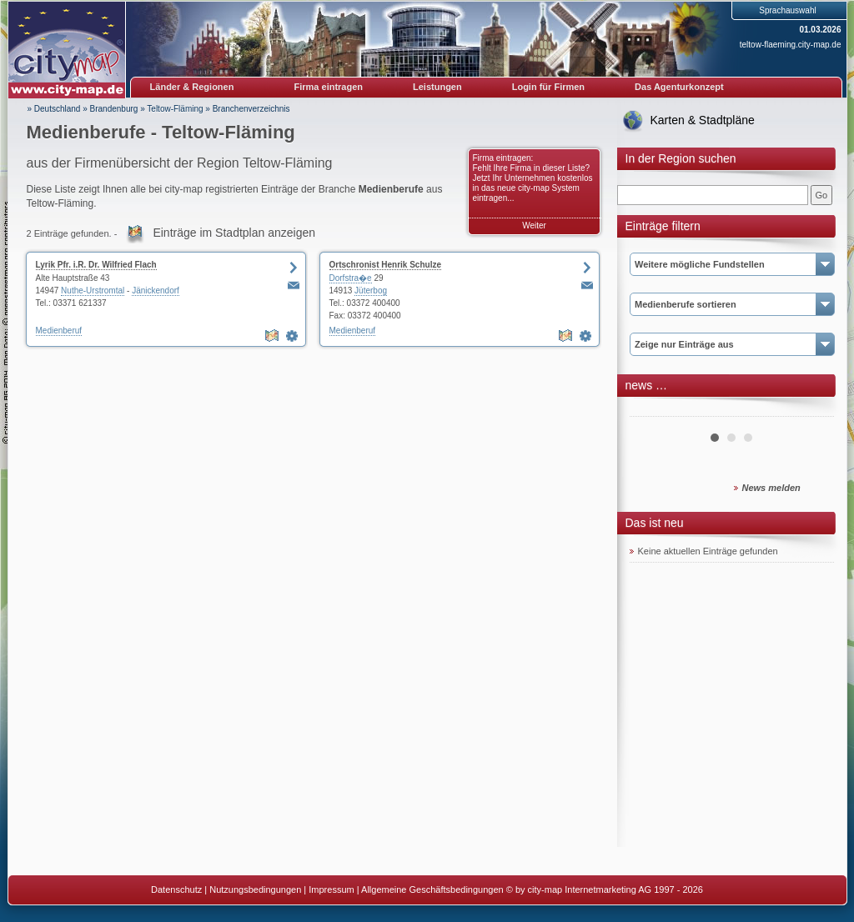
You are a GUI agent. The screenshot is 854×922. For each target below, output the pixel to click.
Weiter (534, 225)
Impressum (331, 889)
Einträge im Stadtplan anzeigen (234, 232)
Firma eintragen (329, 87)
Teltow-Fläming (175, 108)
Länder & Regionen (192, 87)
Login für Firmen (548, 87)
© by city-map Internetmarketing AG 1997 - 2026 (604, 889)
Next (812, 410)
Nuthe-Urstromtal (92, 290)
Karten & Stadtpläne (703, 120)
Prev (651, 410)
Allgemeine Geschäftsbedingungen (432, 889)
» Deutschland (54, 108)
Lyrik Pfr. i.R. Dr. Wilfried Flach (96, 264)
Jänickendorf (155, 290)
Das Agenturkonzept (679, 87)
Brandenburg (114, 108)
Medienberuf (59, 330)
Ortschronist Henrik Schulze (385, 264)
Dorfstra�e (350, 278)
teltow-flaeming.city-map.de (790, 44)
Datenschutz (176, 889)
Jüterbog (370, 290)
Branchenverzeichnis (251, 108)
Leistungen (437, 87)
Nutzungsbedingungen (255, 889)
